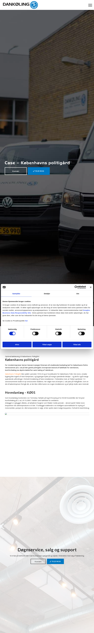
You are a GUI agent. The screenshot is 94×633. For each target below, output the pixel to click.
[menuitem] (89, 5)
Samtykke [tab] (16, 294)
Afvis (17, 344)
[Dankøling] (20, 5)
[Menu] (89, 5)
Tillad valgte (47, 344)
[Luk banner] (90, 287)
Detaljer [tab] (47, 294)
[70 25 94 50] (39, 171)
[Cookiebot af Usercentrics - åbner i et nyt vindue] (76, 287)
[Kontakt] (16, 171)
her (26, 321)
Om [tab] (77, 294)
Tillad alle (77, 344)
